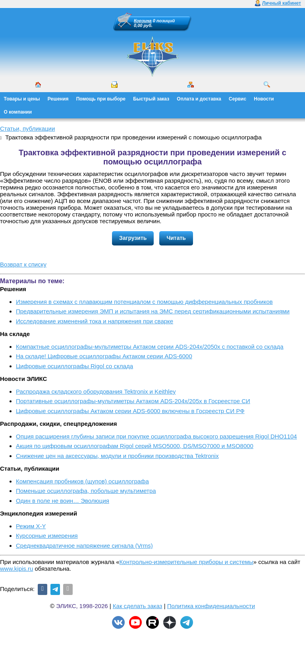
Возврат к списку (23, 264)
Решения (58, 99)
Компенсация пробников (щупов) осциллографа (82, 481)
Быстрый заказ (151, 99)
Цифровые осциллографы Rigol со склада (74, 366)
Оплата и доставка (199, 99)
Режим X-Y (31, 526)
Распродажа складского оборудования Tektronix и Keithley (96, 391)
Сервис (237, 99)
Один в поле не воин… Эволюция (62, 500)
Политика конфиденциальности (211, 606)
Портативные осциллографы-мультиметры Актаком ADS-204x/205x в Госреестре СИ (133, 401)
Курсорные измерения (47, 535)
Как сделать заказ (137, 606)
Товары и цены (22, 99)
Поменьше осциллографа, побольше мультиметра (86, 490)
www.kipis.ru (16, 568)
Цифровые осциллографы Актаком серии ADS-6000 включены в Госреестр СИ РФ (130, 411)
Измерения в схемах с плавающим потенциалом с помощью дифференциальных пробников (144, 301)
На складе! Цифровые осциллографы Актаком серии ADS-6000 (104, 356)
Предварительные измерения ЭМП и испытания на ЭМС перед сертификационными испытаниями (153, 311)
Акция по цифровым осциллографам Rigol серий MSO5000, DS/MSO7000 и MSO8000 (134, 445)
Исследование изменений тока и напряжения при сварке (94, 321)
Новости (264, 99)
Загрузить (133, 238)
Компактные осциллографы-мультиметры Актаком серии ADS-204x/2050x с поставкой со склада (150, 346)
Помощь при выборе (100, 99)
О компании (18, 112)
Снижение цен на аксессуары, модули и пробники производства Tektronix (117, 455)
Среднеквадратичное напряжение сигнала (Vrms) (84, 545)
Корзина (143, 20)
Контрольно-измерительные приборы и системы (186, 561)
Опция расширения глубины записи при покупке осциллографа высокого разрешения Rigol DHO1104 (156, 436)
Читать (176, 238)
